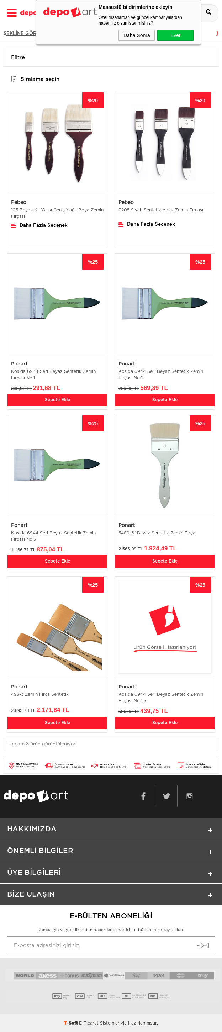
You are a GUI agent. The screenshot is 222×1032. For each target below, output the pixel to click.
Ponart (19, 364)
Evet (175, 35)
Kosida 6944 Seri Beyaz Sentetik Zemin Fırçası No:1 (53, 374)
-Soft (71, 1023)
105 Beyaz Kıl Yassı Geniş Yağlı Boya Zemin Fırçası (57, 213)
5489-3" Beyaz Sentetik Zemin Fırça (156, 532)
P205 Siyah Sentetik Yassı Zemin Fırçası (160, 209)
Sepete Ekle (57, 399)
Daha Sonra (136, 35)
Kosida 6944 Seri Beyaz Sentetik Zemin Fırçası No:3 (53, 536)
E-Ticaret (89, 1023)
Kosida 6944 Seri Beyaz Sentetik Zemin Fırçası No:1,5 (160, 697)
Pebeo (18, 202)
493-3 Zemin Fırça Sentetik (40, 694)
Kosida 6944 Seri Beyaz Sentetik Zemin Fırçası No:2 (160, 374)
